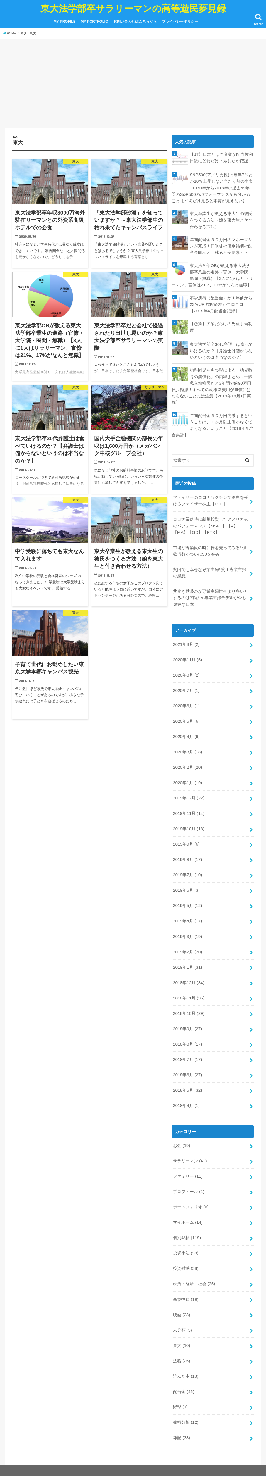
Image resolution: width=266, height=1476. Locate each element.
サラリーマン (190, 1128)
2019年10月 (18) (188, 808)
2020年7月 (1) (186, 675)
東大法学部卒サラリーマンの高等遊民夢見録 (133, 8)
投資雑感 (185, 1231)
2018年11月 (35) (188, 970)
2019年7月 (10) (187, 852)
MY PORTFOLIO (94, 21)
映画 (181, 1276)
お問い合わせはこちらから (135, 21)
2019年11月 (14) (188, 793)
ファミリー (187, 1143)
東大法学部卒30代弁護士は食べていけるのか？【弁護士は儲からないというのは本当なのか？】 (221, 345)
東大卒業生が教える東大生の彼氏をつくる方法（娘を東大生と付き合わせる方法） (221, 218)
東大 (181, 1305)
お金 (181, 1113)
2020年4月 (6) (186, 719)
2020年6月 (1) (186, 690)
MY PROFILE (64, 21)
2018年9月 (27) (187, 1000)
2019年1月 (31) (187, 941)
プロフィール (188, 1158)
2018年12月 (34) (188, 956)
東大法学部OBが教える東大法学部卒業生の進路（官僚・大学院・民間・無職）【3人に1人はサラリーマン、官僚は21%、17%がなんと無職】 (212, 271)
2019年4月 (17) (187, 897)
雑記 (181, 1394)
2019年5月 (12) (187, 882)
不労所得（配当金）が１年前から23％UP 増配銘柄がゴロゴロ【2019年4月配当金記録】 (221, 300)
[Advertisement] (133, 85)
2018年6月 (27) (187, 1044)
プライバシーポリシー (180, 21)
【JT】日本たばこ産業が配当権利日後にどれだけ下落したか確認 (221, 157)
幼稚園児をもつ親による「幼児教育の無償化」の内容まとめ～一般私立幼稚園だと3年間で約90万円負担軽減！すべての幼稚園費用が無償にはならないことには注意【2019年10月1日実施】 (212, 380)
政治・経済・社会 (194, 1246)
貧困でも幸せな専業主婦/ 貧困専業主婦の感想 (209, 561)
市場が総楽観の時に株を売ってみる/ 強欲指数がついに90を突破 (209, 540)
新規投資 (185, 1261)
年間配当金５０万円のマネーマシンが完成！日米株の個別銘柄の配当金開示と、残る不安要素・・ (221, 243)
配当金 (183, 1350)
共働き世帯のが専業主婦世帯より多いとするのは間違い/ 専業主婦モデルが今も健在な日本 (210, 585)
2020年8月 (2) (186, 660)
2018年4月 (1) (186, 1074)
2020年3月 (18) (187, 734)
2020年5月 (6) (186, 705)
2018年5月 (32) (187, 1059)
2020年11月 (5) (187, 646)
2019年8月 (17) (187, 837)
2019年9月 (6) (186, 823)
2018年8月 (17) (187, 1015)
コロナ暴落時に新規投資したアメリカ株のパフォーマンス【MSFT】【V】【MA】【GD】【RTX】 (210, 516)
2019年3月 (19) (187, 912)
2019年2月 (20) (187, 926)
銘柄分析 (185, 1379)
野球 (180, 1364)
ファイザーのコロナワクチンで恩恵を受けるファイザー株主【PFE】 (210, 492)
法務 (181, 1320)
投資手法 (185, 1217)
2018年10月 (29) (188, 985)
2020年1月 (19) (187, 764)
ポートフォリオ (190, 1172)
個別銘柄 (187, 1202)
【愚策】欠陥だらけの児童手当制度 (221, 322)
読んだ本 (185, 1335)
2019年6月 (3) (186, 867)
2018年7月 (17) (187, 1030)
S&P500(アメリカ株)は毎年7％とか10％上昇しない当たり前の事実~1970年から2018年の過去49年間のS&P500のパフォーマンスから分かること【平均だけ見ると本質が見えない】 (212, 187)
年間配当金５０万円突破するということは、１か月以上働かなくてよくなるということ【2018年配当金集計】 (212, 417)
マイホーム (187, 1187)
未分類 (182, 1291)
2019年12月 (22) (188, 779)
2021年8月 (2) (186, 631)
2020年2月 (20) (187, 749)
